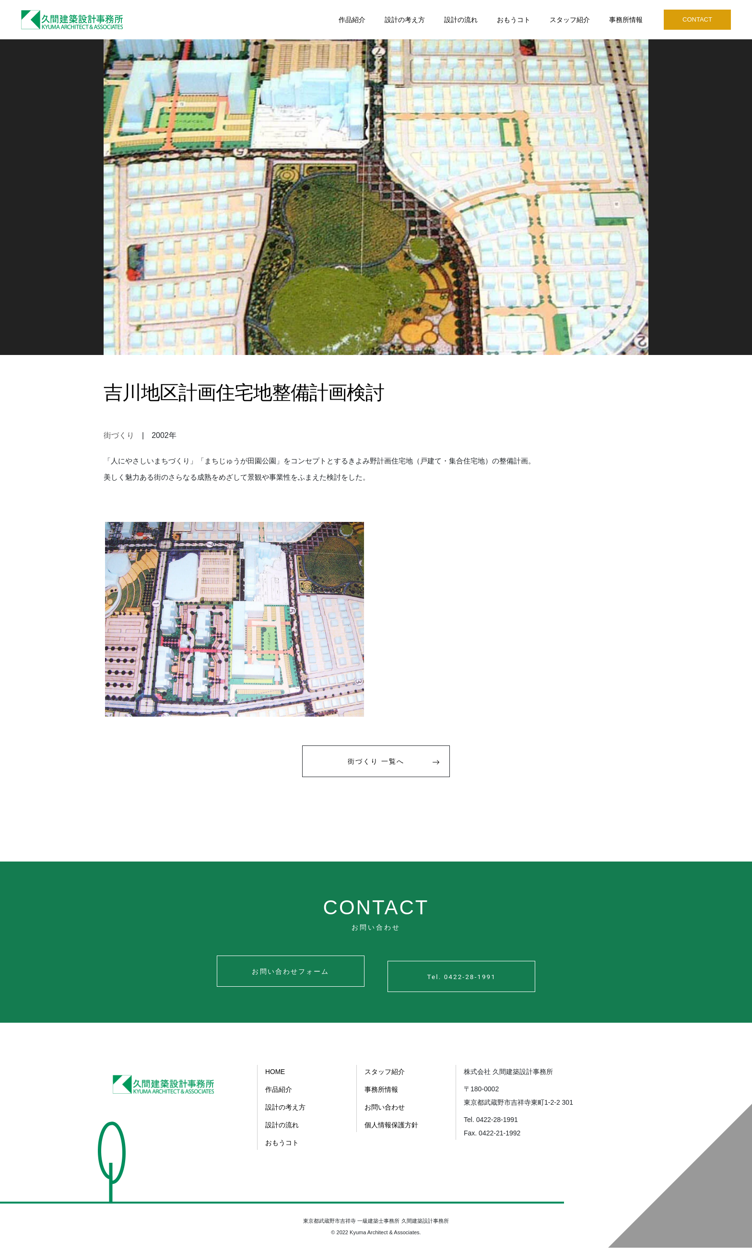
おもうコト (513, 20)
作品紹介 (352, 20)
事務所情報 (626, 20)
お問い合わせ (384, 1112)
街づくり (119, 435)
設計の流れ (461, 20)
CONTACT (697, 19)
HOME (275, 1078)
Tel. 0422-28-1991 (474, 982)
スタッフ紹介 (570, 20)
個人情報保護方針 (391, 1130)
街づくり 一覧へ (399, 769)
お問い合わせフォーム (278, 982)
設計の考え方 (405, 20)
